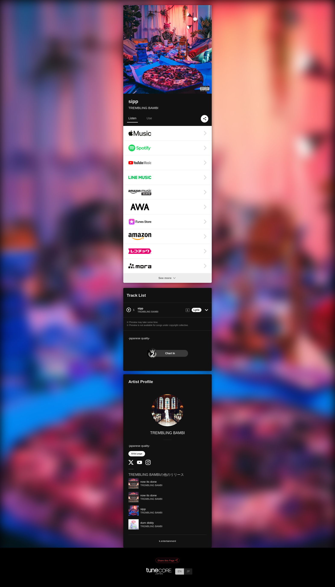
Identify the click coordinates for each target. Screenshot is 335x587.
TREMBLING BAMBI (143, 108)
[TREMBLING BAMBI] (167, 410)
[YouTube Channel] (139, 463)
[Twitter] (131, 463)
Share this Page (167, 560)
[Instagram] (148, 464)
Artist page (136, 453)
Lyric (197, 309)
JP (188, 571)
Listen (132, 118)
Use (149, 118)
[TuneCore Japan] (159, 573)
